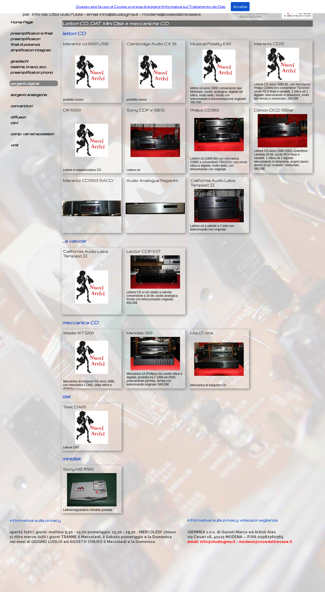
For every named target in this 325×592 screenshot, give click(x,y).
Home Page (21, 22)
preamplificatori (25, 39)
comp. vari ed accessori (32, 134)
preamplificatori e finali (31, 33)
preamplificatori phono (31, 72)
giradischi (19, 61)
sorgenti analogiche (28, 94)
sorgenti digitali (24, 83)
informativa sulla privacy (35, 520)
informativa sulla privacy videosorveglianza (232, 520)
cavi (14, 122)
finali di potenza (25, 44)
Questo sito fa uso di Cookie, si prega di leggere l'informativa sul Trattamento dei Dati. (151, 6)
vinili (14, 145)
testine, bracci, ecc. (28, 67)
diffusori (18, 117)
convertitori (21, 106)
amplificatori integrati (30, 50)
